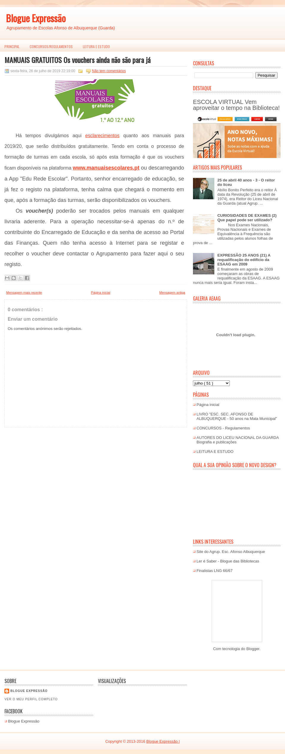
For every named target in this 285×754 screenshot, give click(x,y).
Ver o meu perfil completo (31, 699)
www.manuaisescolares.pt (106, 168)
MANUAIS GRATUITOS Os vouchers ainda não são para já (77, 59)
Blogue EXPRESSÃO (29, 691)
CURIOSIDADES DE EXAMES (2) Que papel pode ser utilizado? (246, 217)
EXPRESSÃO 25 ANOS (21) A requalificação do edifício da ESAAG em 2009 (243, 259)
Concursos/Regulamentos (51, 46)
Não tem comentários (109, 71)
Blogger (252, 648)
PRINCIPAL (12, 46)
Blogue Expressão (36, 18)
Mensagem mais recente (24, 292)
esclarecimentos (102, 135)
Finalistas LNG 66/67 (214, 570)
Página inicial (100, 292)
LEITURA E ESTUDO (96, 46)
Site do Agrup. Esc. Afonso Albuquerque (231, 551)
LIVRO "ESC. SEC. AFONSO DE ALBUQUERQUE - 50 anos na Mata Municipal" (237, 416)
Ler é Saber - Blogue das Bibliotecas (228, 561)
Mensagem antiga (172, 292)
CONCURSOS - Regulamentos (223, 428)
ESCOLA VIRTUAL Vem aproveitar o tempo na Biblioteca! (236, 105)
